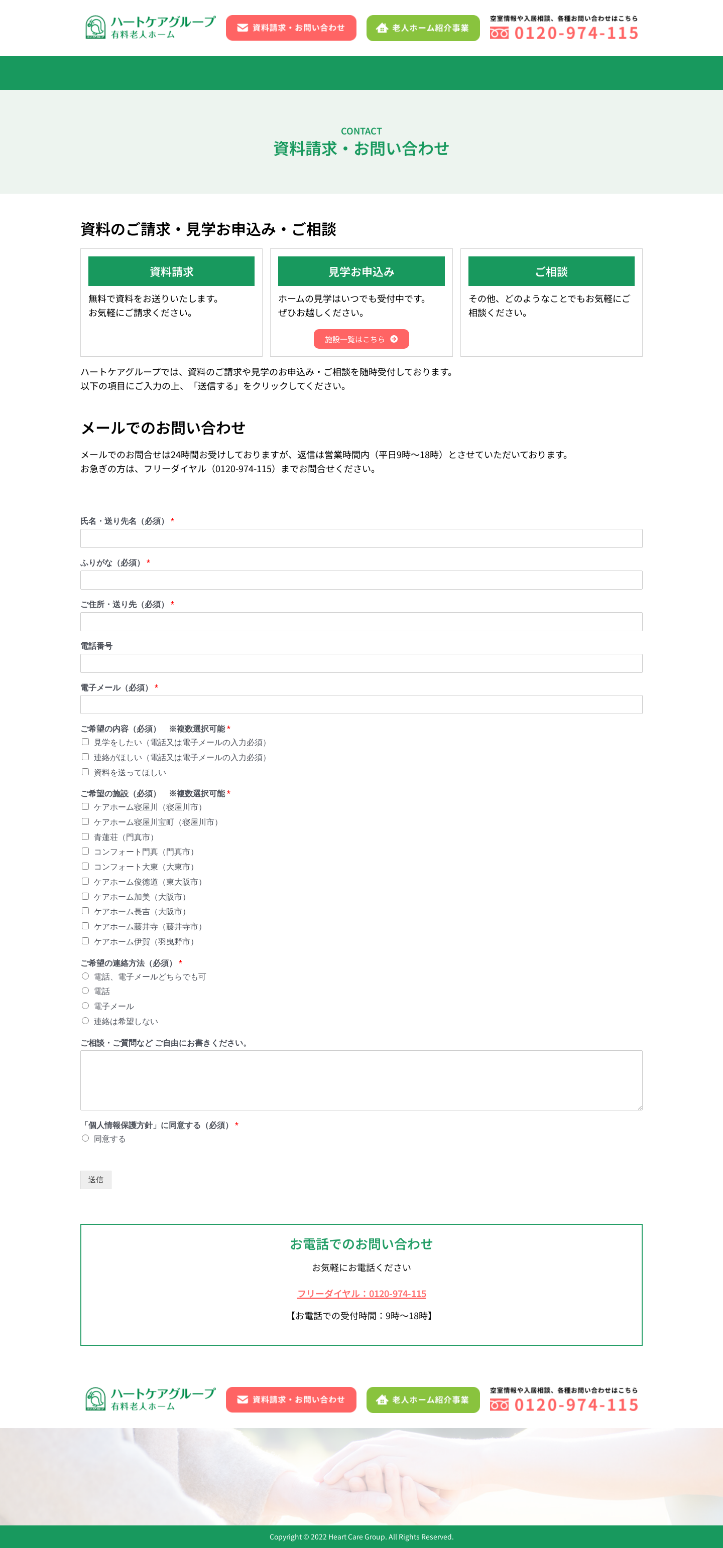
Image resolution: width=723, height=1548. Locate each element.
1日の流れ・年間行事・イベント (268, 73)
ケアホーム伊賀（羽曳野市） (146, 943)
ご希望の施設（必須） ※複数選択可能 (155, 795)
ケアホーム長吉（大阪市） (142, 913)
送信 (95, 1181)
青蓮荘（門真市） (126, 838)
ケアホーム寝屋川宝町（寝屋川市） (158, 823)
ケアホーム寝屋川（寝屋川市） (150, 808)
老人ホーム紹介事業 (167, 1489)
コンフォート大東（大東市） (146, 868)
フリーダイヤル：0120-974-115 (362, 1293)
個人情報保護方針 (254, 1489)
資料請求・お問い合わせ (526, 73)
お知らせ (584, 1465)
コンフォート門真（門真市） (146, 853)
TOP (107, 73)
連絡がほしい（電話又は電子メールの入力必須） (182, 759)
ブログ (100, 1489)
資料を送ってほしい (130, 774)
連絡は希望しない (126, 1023)
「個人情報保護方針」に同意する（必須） (159, 1127)
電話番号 (96, 647)
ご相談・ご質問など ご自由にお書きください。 (165, 1044)
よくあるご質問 (434, 73)
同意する (110, 1140)
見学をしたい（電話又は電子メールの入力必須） (182, 744)
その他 (606, 73)
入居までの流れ (161, 73)
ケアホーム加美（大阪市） (142, 898)
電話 (102, 993)
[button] (367, 73)
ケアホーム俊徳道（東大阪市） (150, 883)
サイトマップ (328, 1489)
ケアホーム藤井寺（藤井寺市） (150, 928)
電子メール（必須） (119, 689)
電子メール (114, 1008)
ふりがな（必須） (115, 564)
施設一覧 (368, 73)
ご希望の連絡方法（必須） (131, 964)
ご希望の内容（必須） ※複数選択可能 (155, 730)
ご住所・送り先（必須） (127, 606)
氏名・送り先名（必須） (127, 522)
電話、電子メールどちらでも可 (150, 977)
